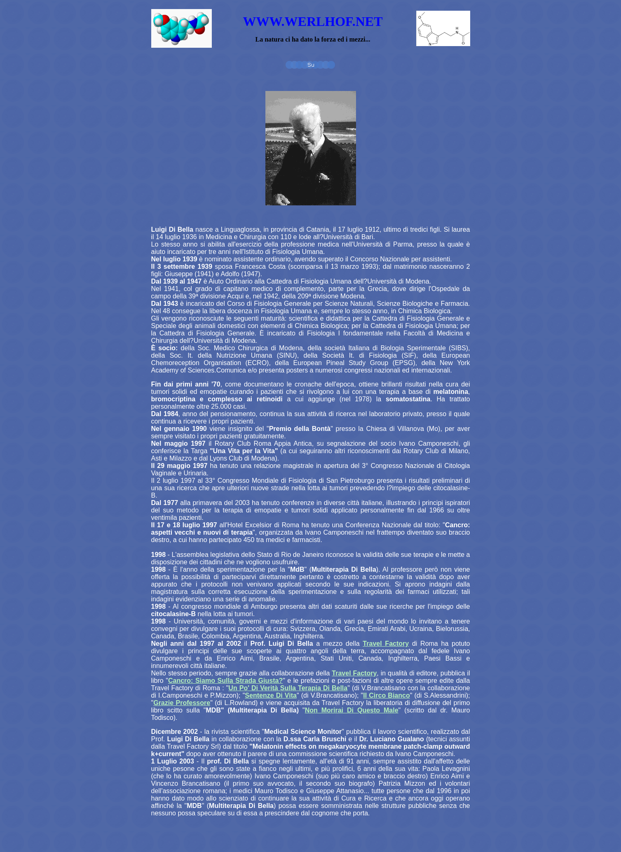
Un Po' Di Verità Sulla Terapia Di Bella (287, 687)
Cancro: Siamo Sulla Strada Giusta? (225, 680)
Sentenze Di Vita (271, 695)
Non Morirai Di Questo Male (351, 710)
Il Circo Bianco (386, 695)
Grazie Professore (181, 702)
